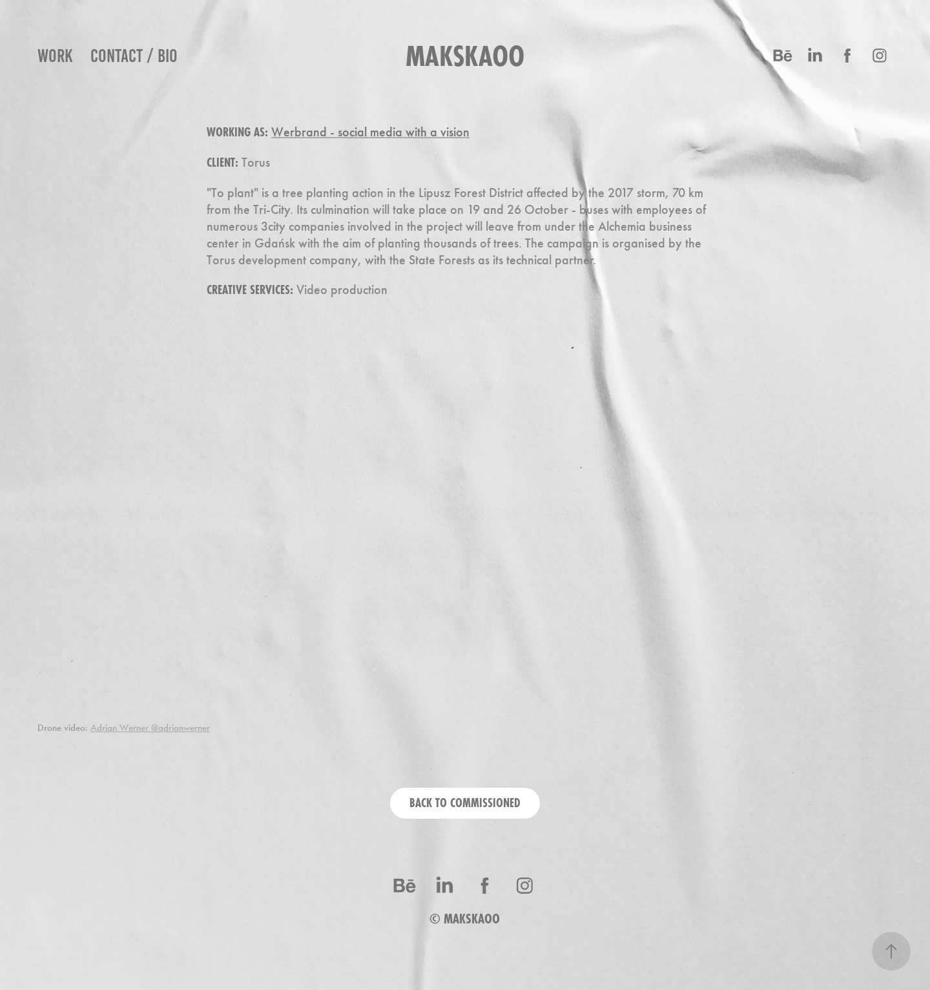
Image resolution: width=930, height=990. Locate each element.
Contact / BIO (134, 55)
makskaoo (465, 56)
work (55, 55)
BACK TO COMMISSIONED (465, 802)
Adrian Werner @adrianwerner (150, 727)
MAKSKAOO (472, 919)
